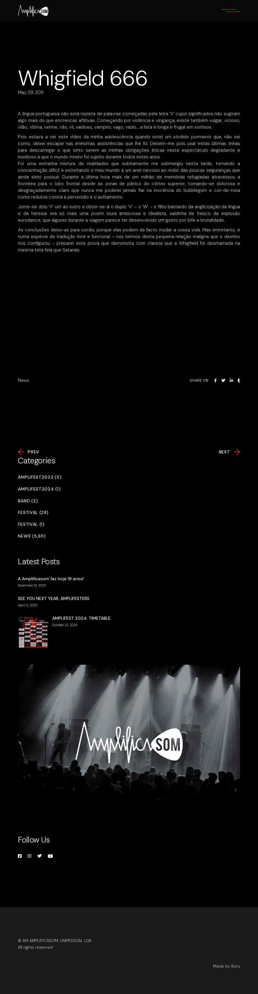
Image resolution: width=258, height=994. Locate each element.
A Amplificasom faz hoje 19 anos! (51, 578)
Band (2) (28, 501)
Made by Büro (226, 966)
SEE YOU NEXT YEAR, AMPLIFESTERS (53, 598)
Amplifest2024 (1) (39, 489)
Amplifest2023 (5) (39, 477)
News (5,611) (32, 536)
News (23, 380)
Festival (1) (31, 524)
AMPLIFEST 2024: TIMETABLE (81, 618)
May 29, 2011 (30, 92)
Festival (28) (33, 512)
